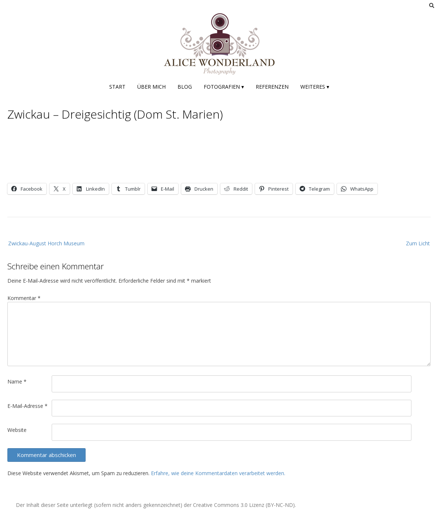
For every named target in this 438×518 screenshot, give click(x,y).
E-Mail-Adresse (27, 405)
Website (17, 429)
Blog (184, 86)
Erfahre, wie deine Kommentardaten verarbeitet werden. (218, 473)
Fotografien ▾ (224, 86)
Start (117, 86)
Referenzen (272, 86)
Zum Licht (418, 243)
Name (17, 381)
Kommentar (24, 297)
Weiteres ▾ (314, 86)
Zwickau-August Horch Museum (46, 243)
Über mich (151, 86)
